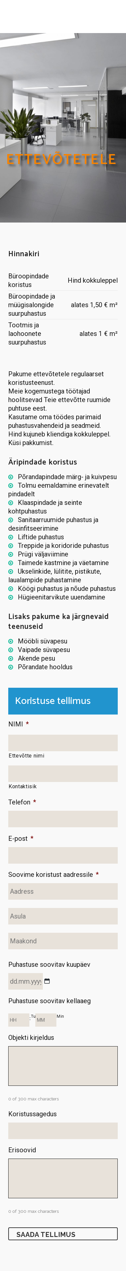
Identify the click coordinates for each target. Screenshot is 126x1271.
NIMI (18, 724)
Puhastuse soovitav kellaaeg (49, 1001)
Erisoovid (22, 1150)
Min (60, 1016)
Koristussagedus (32, 1114)
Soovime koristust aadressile (53, 875)
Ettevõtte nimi (26, 756)
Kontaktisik (23, 786)
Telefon (22, 802)
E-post (20, 838)
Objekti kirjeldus (31, 1038)
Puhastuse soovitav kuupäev (49, 964)
